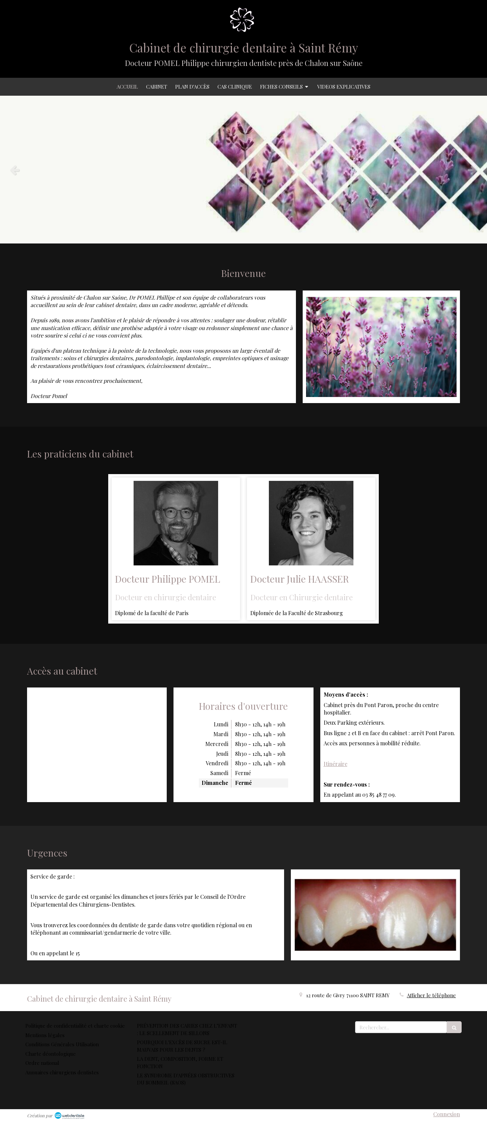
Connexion (446, 1114)
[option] (243, 169)
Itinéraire (335, 763)
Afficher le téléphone (431, 995)
